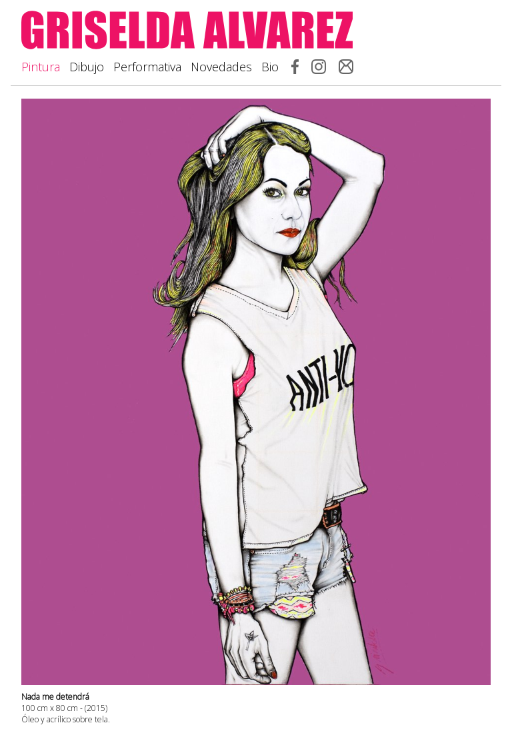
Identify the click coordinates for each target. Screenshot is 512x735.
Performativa (147, 67)
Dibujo (86, 67)
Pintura (40, 67)
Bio (270, 67)
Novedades (221, 67)
